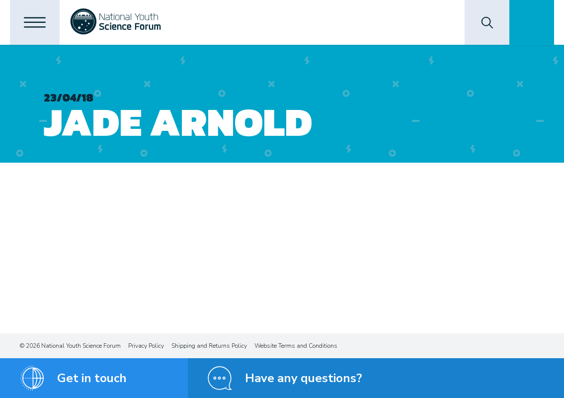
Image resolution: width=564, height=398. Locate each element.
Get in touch (92, 378)
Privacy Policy (146, 346)
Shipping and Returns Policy (209, 346)
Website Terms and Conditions (295, 346)
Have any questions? (303, 378)
